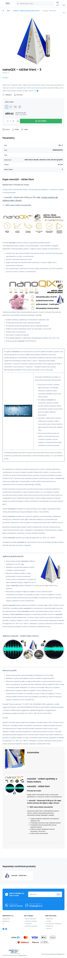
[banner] (7, 3)
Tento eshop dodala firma (49, 954)
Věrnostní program (30, 919)
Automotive (33, 752)
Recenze (48, 928)
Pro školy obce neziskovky (53, 923)
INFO (8, 11)
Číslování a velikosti (31, 921)
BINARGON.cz (60, 954)
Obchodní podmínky (31, 926)
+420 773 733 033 (15, 906)
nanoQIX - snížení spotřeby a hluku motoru (26, 11)
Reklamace (49, 926)
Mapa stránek (23, 955)
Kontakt (48, 921)
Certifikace (28, 923)
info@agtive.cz (35, 906)
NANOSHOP (49, 919)
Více (35, 91)
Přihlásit (58, 894)
